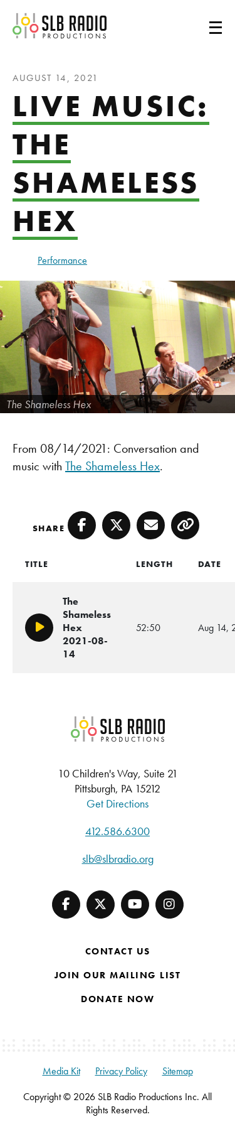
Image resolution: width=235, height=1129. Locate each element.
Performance (62, 260)
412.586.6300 (117, 831)
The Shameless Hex (112, 466)
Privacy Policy (121, 1071)
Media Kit (61, 1071)
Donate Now (117, 999)
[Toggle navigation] (200, 26)
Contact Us (117, 951)
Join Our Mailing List (118, 975)
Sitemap (177, 1071)
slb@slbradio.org (118, 858)
